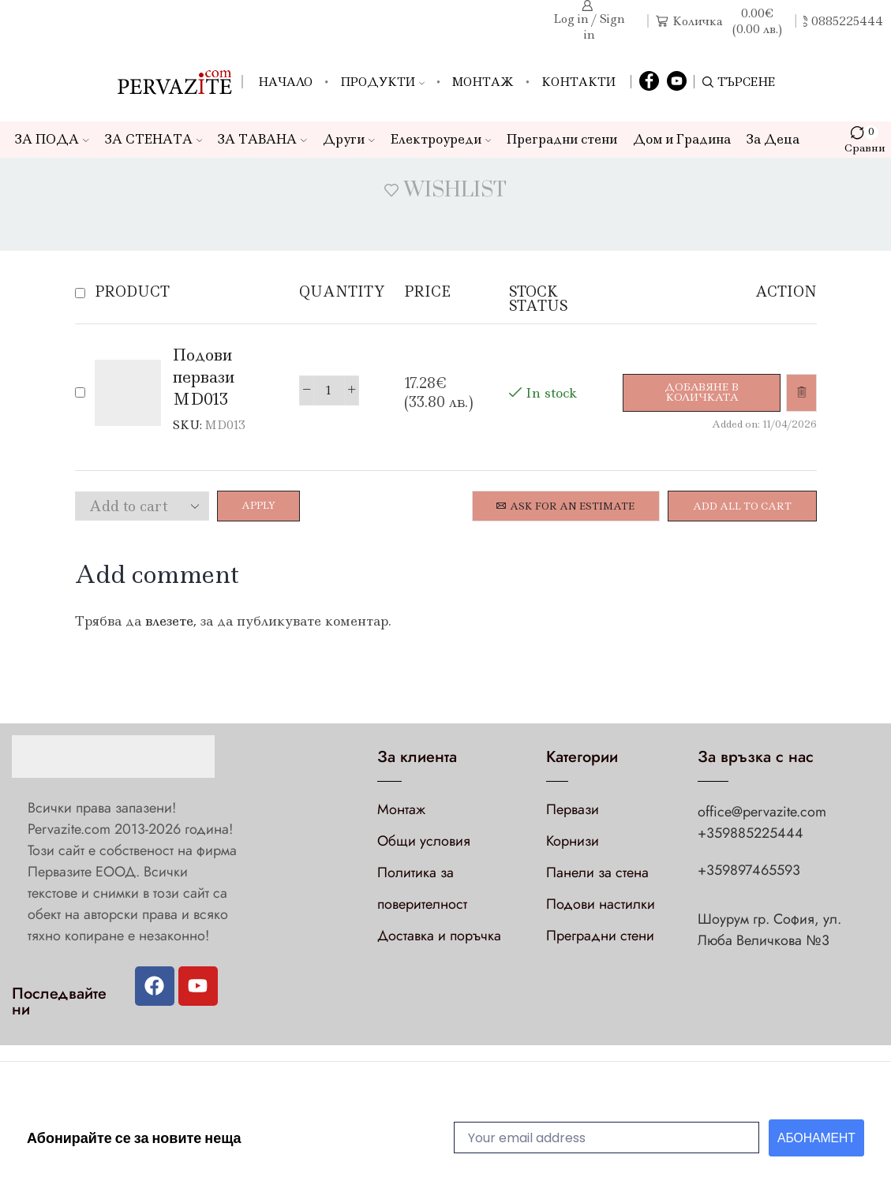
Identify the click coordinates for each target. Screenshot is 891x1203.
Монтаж (483, 82)
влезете (169, 621)
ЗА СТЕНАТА (154, 139)
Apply (259, 506)
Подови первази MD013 (203, 376)
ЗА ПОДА (52, 139)
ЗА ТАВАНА (262, 139)
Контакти (578, 82)
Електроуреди (441, 139)
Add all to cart (742, 506)
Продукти (382, 82)
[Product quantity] (328, 390)
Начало (285, 82)
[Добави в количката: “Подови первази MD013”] (700, 392)
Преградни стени (562, 139)
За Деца (773, 139)
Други (349, 139)
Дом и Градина (682, 139)
